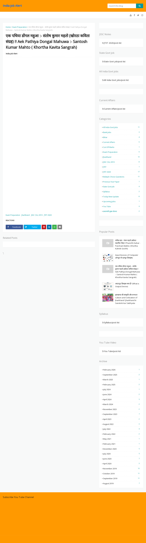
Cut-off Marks (121, 147)
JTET (121, 167)
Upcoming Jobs (121, 201)
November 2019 (121, 468)
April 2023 (121, 419)
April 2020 (121, 463)
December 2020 (121, 449)
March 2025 (121, 379)
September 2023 (121, 414)
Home (8, 27)
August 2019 (121, 483)
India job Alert (12, 6)
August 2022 (121, 424)
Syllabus (121, 191)
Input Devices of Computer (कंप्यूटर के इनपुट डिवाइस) (126, 256)
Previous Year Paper (121, 181)
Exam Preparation (19, 27)
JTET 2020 (48, 215)
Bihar (121, 137)
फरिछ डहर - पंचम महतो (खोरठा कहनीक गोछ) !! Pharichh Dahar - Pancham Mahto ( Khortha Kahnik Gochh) (127, 244)
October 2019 (121, 473)
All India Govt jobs (121, 127)
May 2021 (121, 439)
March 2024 (121, 404)
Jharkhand (26, 215)
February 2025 (121, 384)
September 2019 (121, 478)
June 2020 (121, 458)
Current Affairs (121, 142)
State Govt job (121, 186)
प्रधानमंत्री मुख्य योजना (121, 211)
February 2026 (121, 369)
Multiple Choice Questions (121, 176)
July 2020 (121, 453)
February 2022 (121, 434)
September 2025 (121, 374)
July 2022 (121, 429)
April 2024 (121, 399)
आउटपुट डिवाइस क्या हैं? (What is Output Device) (127, 285)
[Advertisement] (49, 80)
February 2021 (121, 444)
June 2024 (121, 394)
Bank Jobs (121, 132)
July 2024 (121, 389)
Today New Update (121, 196)
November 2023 (121, 409)
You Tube (121, 206)
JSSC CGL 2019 (36, 215)
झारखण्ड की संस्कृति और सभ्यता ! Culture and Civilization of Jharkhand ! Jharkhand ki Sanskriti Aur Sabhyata (126, 298)
